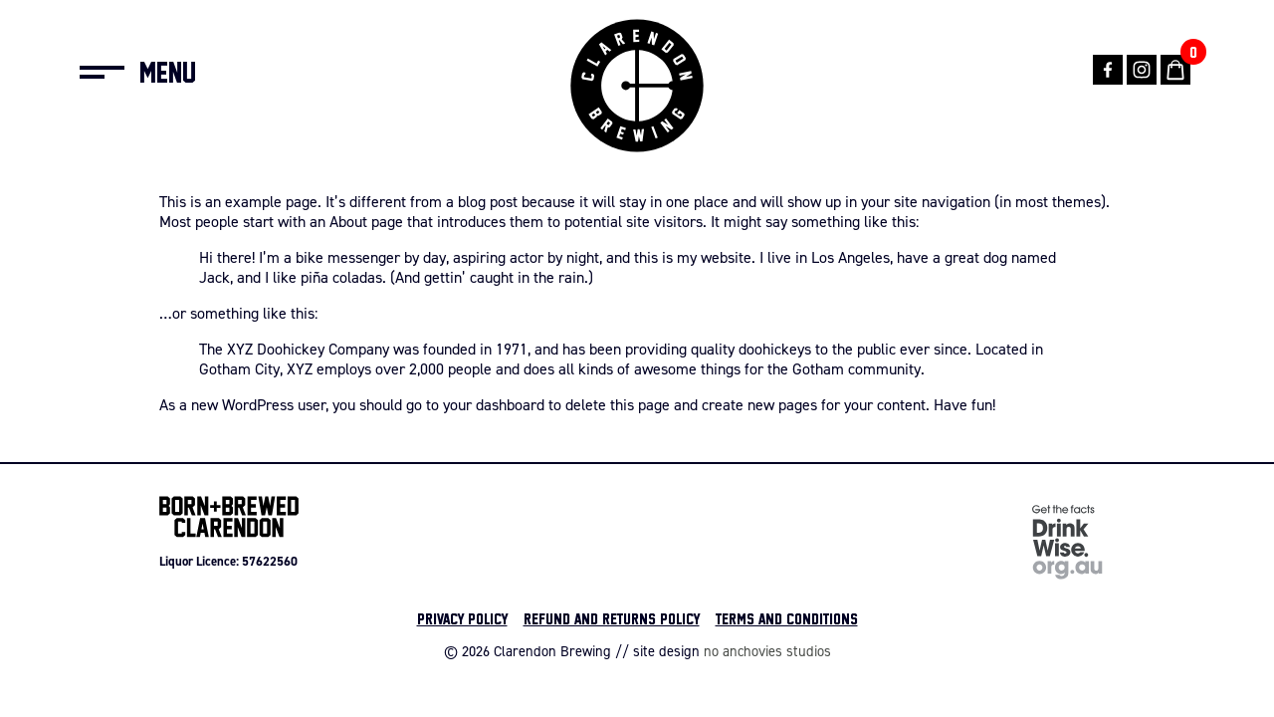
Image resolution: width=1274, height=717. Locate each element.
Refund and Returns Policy (612, 618)
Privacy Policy (462, 618)
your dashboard (493, 404)
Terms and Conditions (787, 618)
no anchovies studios (767, 650)
